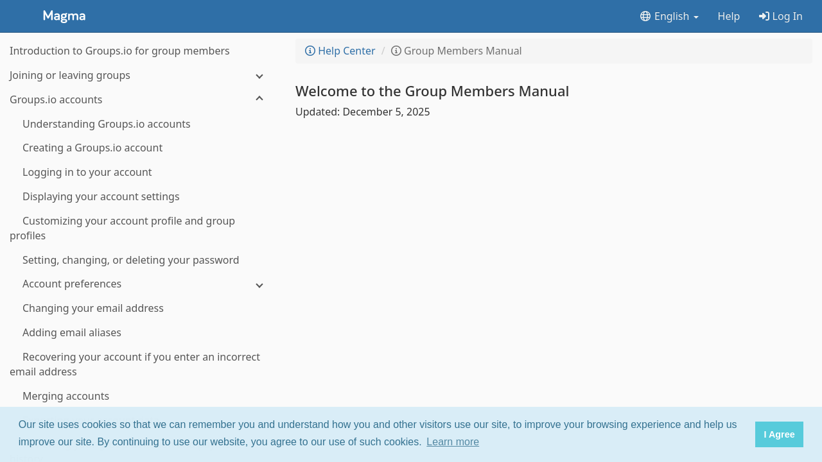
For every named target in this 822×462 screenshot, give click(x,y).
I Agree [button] (779, 434)
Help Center (340, 51)
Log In (781, 16)
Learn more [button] (452, 441)
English (669, 16)
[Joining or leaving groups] (141, 75)
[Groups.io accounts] (141, 99)
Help (729, 16)
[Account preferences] (141, 283)
